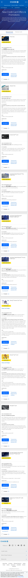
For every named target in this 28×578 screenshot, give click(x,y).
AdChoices (14, 566)
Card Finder (22, 5)
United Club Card (14, 134)
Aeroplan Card (13, 405)
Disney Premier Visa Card (16, 300)
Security (8, 564)
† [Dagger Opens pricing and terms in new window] (13, 331)
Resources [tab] (14, 559)
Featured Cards (7, 5)
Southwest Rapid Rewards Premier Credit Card (17, 216)
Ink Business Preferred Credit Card (16, 498)
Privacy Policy (20, 576)
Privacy (4, 564)
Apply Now (6, 161)
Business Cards (18, 32)
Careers (24, 563)
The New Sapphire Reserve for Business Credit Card (17, 453)
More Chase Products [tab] (14, 555)
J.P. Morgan (10, 563)
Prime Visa (12, 36)
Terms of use (13, 564)
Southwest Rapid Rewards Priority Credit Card (17, 258)
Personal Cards (9, 32)
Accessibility (19, 564)
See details (6, 74)
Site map (23, 564)
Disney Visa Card (14, 354)
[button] (26, 572)
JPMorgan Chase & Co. (17, 563)
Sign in (26, 2)
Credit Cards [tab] (14, 551)
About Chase (5, 563)
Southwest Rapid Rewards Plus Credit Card (17, 174)
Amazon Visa (12, 85)
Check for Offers (15, 5)
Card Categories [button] (7, 7)
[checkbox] (4, 79)
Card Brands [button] (21, 7)
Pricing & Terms (13, 73)
